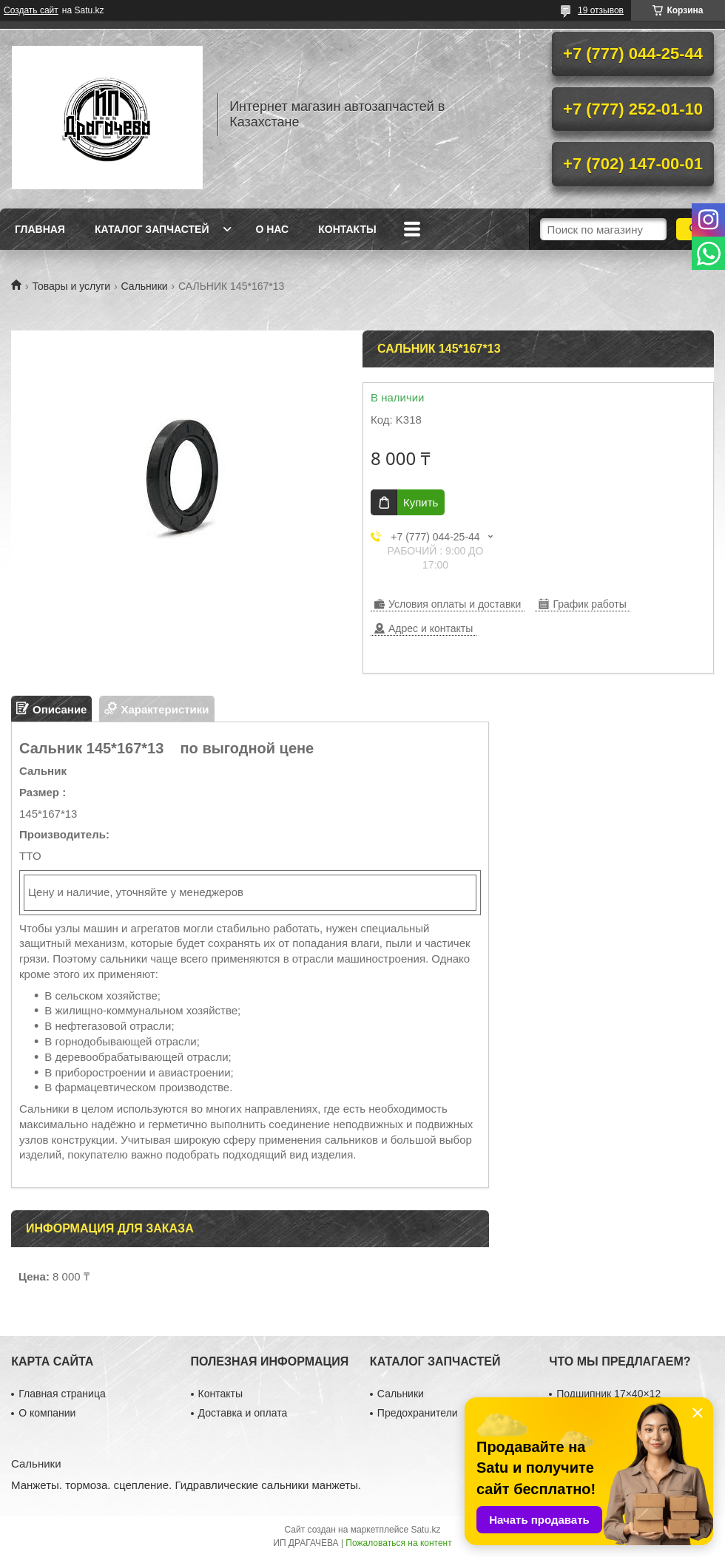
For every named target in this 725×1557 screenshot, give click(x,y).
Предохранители (417, 1413)
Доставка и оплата (243, 1413)
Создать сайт (31, 10)
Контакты (347, 229)
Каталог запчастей (152, 229)
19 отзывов (601, 10)
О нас (272, 229)
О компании (46, 1413)
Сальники (144, 286)
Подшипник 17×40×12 (608, 1394)
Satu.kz (425, 1529)
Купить (420, 502)
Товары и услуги (71, 286)
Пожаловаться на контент (398, 1543)
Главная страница (62, 1394)
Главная (40, 229)
